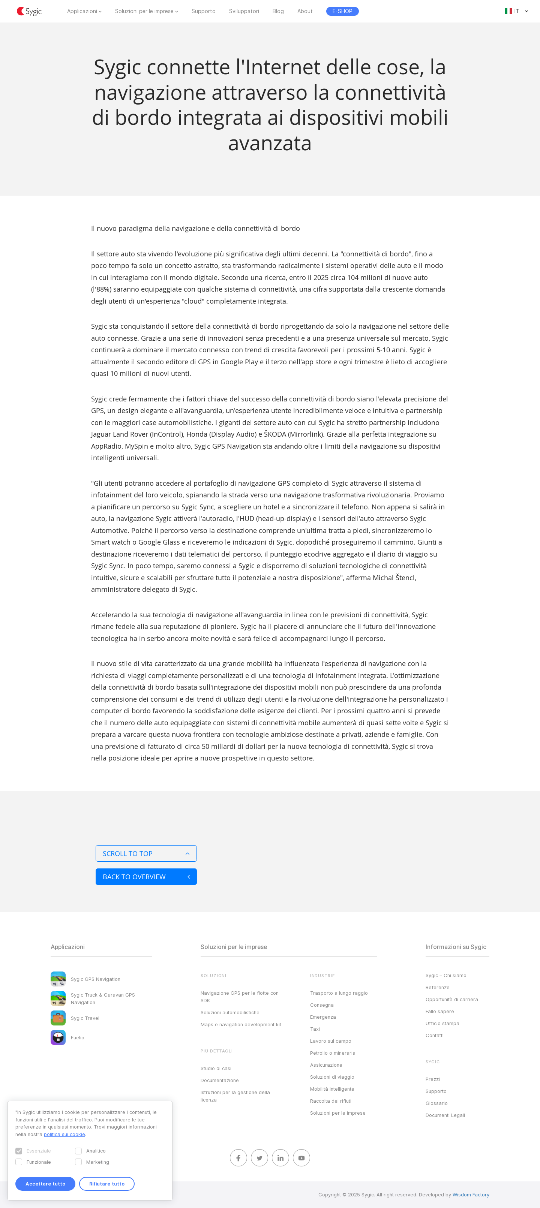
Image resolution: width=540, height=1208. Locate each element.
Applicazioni (82, 11)
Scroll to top (146, 853)
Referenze (438, 987)
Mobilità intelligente (332, 1089)
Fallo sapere (440, 1011)
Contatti (435, 1035)
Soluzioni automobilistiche (230, 1012)
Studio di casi (216, 1068)
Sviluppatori (244, 11)
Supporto (204, 11)
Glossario (437, 1103)
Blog (278, 11)
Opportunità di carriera (452, 999)
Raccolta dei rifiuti (330, 1101)
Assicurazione (326, 1065)
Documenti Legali (445, 1115)
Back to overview (146, 876)
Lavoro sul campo (330, 1041)
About (305, 11)
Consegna (322, 1005)
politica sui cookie (64, 1134)
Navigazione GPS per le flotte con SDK (240, 996)
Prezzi (433, 1079)
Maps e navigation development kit (241, 1024)
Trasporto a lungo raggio (339, 993)
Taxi (315, 1029)
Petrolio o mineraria (333, 1053)
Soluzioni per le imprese (144, 11)
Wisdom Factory (471, 1195)
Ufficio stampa (442, 1023)
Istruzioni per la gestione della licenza (235, 1096)
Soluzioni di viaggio (332, 1077)
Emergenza (323, 1017)
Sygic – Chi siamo (446, 975)
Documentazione (220, 1080)
